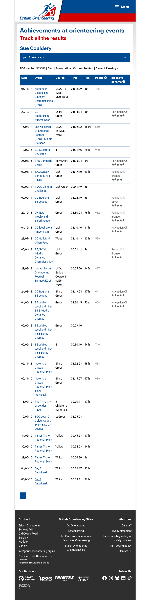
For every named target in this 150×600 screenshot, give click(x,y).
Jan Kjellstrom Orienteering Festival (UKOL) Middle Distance (43, 135)
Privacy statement (121, 531)
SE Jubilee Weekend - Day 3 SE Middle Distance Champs (44, 310)
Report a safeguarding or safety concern (117, 538)
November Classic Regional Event (43, 367)
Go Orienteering (76, 525)
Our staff (127, 525)
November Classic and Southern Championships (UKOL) (44, 97)
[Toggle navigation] (123, 6)
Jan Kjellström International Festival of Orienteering (76, 538)
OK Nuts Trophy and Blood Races (42, 216)
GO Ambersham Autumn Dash (42, 116)
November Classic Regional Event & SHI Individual (43, 386)
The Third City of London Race (43, 405)
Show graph (34, 57)
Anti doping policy (121, 545)
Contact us (125, 551)
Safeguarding (76, 531)
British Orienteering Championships (76, 547)
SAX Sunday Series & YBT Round (42, 175)
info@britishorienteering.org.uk (37, 551)
